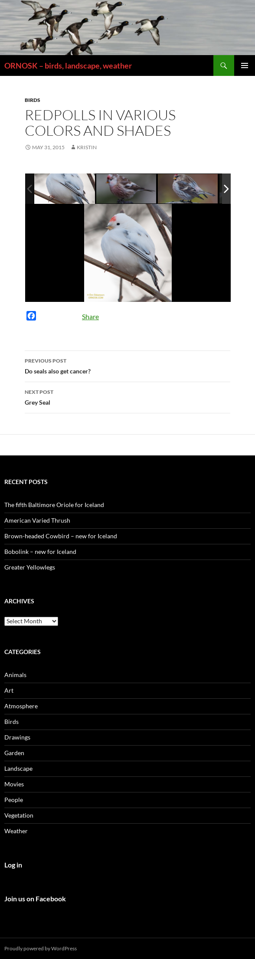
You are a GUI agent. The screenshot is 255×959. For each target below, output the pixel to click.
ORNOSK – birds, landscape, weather (68, 65)
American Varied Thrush (37, 520)
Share (90, 316)
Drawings (17, 737)
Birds (32, 100)
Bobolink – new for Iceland (40, 551)
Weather (16, 831)
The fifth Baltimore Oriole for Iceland (54, 504)
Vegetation (18, 815)
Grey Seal (127, 396)
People (13, 799)
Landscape (18, 768)
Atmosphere (21, 706)
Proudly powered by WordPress (40, 948)
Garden (14, 752)
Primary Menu (244, 65)
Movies (14, 784)
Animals (15, 674)
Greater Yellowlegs (29, 567)
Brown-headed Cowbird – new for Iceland (60, 536)
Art (8, 690)
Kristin (87, 147)
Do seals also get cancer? (127, 365)
